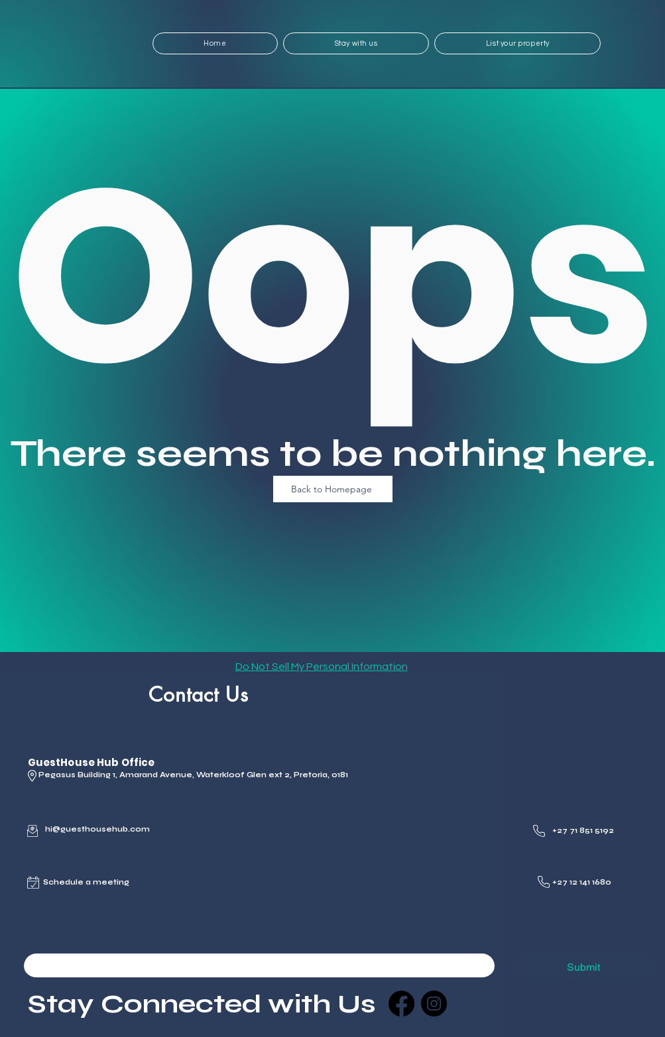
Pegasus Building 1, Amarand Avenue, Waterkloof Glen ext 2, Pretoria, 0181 (193, 775)
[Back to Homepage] (333, 489)
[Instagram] (434, 1003)
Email (38, 942)
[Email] (255, 965)
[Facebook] (401, 1003)
